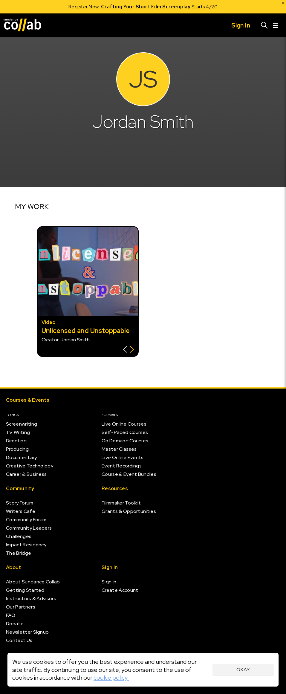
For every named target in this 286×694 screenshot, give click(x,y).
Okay (243, 670)
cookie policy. (111, 677)
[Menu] (275, 25)
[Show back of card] (128, 350)
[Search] (264, 25)
